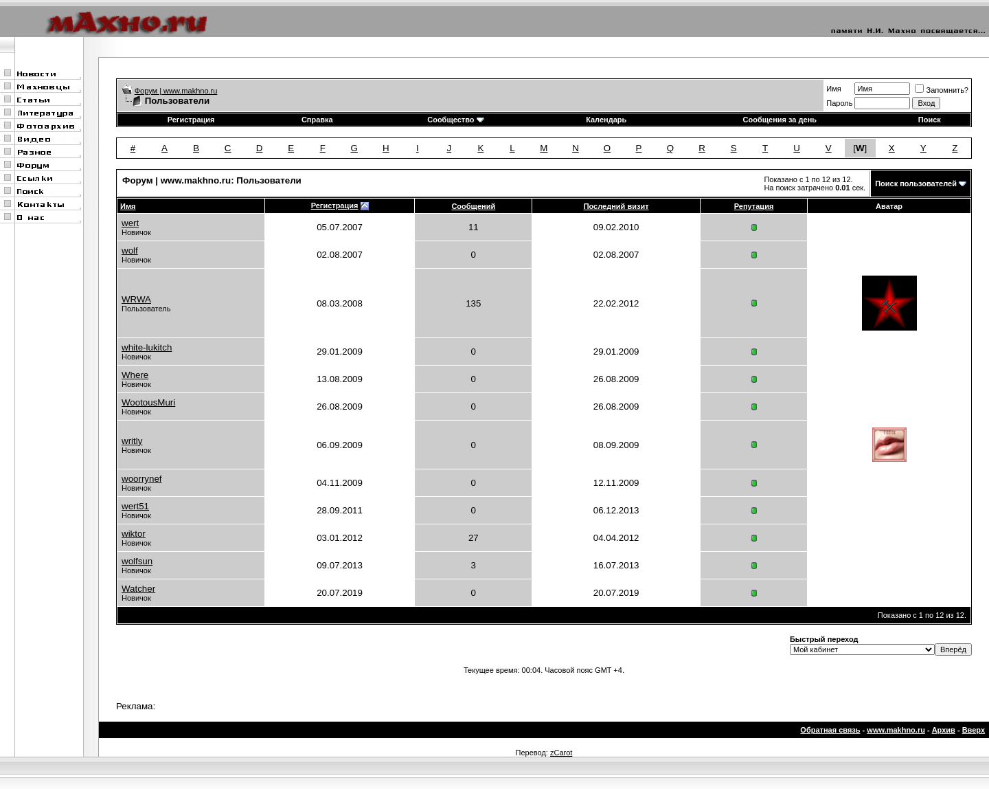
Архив (943, 730)
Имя (833, 89)
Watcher (138, 589)
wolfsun (137, 561)
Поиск (929, 119)
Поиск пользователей (916, 183)
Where (135, 375)
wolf (130, 250)
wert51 (135, 506)
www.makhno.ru (896, 730)
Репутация (754, 206)
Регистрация (191, 119)
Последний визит (616, 206)
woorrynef (142, 479)
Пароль (839, 103)
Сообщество (455, 119)
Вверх (973, 730)
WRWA (136, 299)
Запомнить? (941, 90)
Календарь (606, 119)
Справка (317, 119)
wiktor (134, 534)
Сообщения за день (780, 119)
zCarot (561, 752)
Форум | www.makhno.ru (176, 91)
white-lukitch (147, 347)
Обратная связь (830, 730)
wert (130, 223)
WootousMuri (148, 402)
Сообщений (473, 206)
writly (132, 441)
